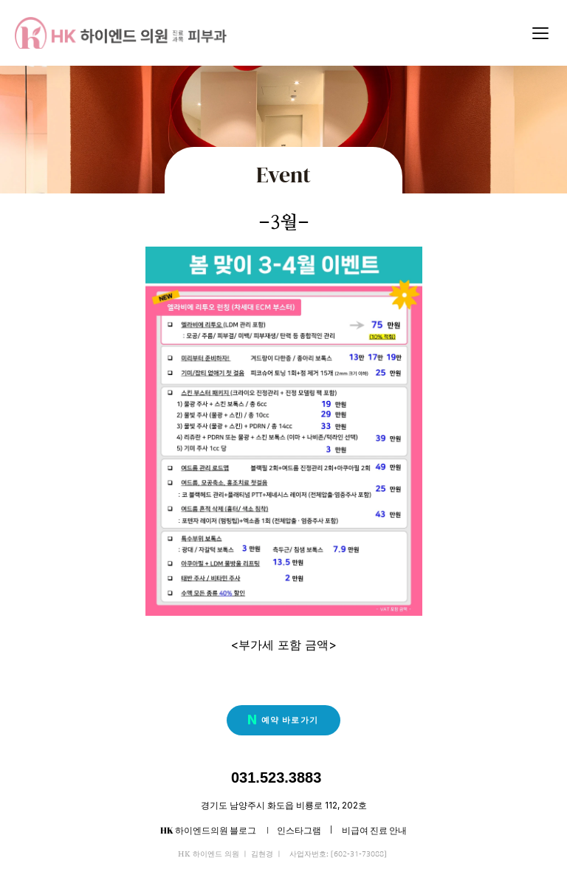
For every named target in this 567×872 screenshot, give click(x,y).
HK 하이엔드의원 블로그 (209, 830)
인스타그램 (299, 830)
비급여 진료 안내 (374, 830)
